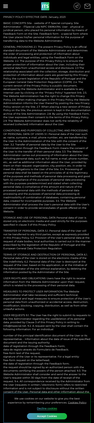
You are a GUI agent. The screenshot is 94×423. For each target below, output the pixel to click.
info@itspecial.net (14, 325)
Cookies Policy (77, 402)
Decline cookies (47, 408)
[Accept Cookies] (47, 416)
